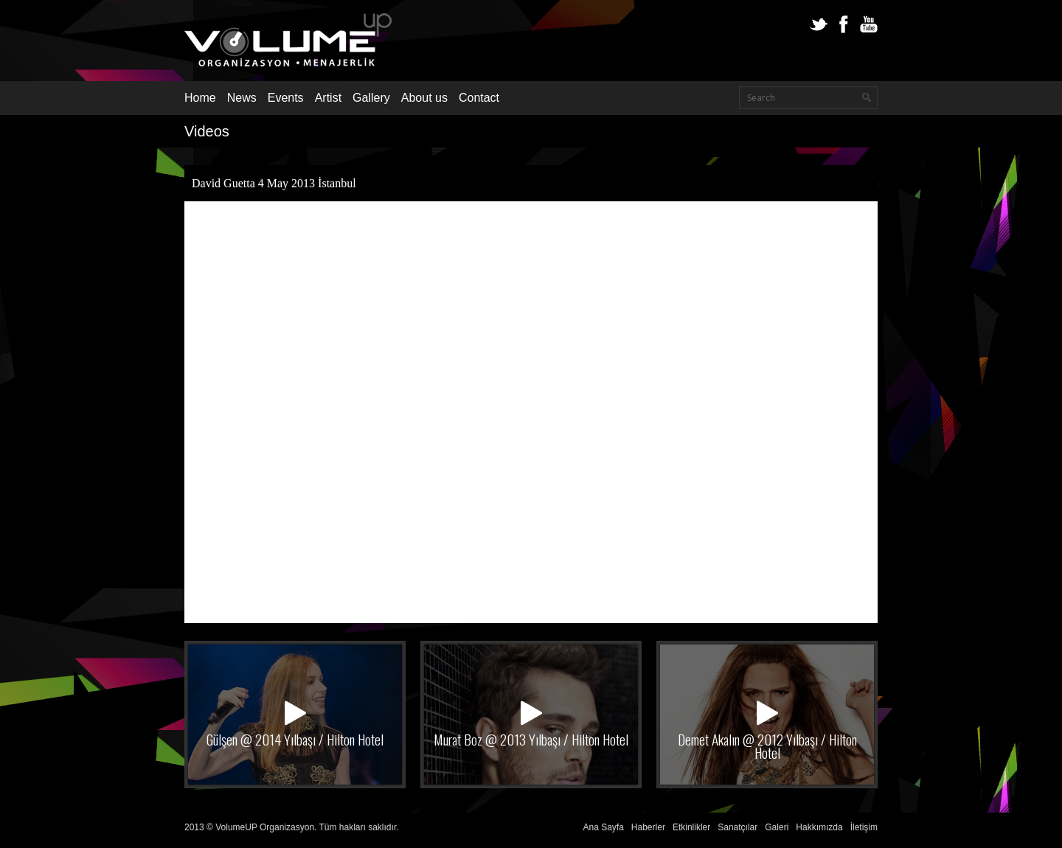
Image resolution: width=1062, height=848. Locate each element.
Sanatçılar (737, 827)
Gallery (371, 97)
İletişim (864, 827)
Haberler (648, 827)
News (242, 97)
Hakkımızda (819, 827)
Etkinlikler (691, 827)
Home (200, 97)
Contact (479, 97)
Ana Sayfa (603, 827)
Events (286, 97)
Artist (328, 97)
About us (424, 97)
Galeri (776, 827)
